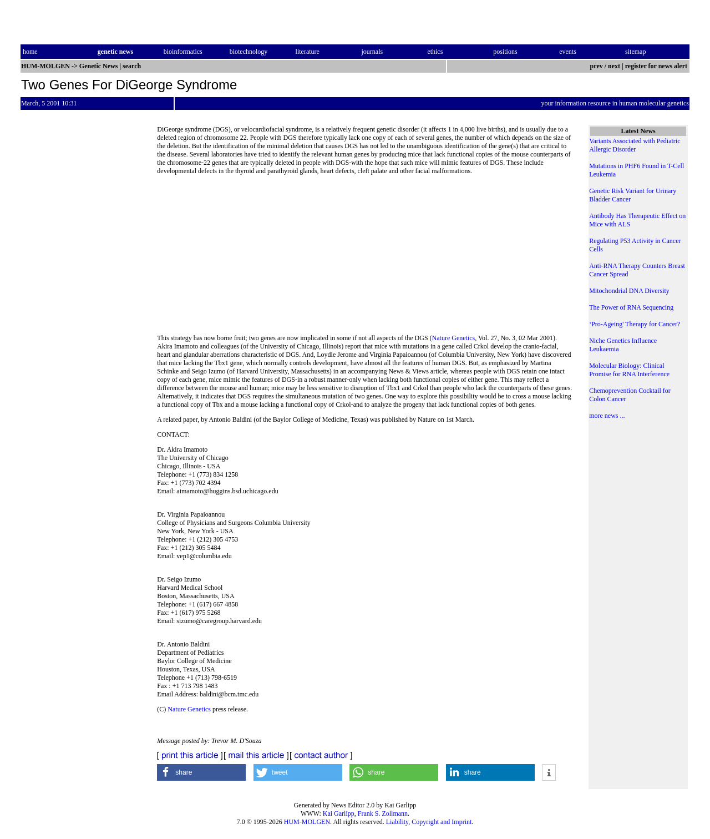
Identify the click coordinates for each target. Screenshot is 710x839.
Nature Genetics (453, 338)
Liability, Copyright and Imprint (429, 822)
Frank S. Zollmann (383, 813)
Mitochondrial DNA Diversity (629, 291)
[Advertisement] (365, 258)
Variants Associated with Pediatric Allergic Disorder (634, 145)
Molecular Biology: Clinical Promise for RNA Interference (629, 370)
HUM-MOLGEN (307, 822)
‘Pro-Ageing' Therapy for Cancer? (634, 324)
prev (596, 66)
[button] (201, 772)
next (614, 66)
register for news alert (657, 66)
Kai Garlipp (338, 813)
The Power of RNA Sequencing (631, 307)
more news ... (607, 416)
